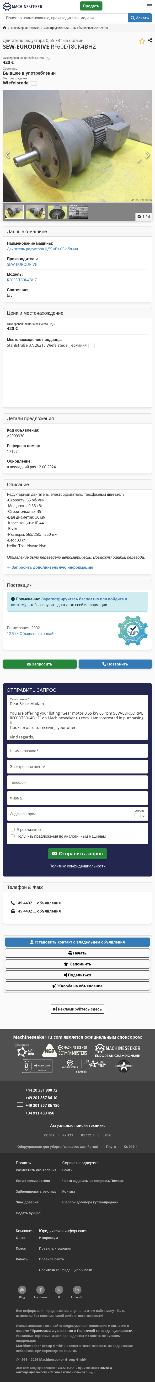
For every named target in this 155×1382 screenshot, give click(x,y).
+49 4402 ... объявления (36, 903)
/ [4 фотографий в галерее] (144, 216)
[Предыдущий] (8, 155)
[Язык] (142, 5)
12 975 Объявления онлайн (31, 633)
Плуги (111, 1146)
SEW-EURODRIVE (22, 264)
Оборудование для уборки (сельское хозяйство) (57, 1146)
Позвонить (115, 664)
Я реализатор (28, 829)
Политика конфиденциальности (77, 866)
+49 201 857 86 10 (41, 1097)
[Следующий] (147, 155)
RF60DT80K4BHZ (22, 280)
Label (106, 1135)
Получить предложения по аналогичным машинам (61, 836)
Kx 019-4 (131, 1146)
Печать (77, 953)
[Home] (25, 28)
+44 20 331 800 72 (41, 1090)
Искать (140, 18)
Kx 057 (49, 1135)
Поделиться (77, 975)
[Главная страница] (4, 28)
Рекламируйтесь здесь (77, 1009)
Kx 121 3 (88, 1135)
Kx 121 (67, 1135)
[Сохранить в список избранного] (142, 41)
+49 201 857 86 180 (42, 1105)
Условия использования (67, 1372)
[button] (149, 5)
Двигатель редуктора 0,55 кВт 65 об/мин (42, 249)
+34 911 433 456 (40, 1113)
